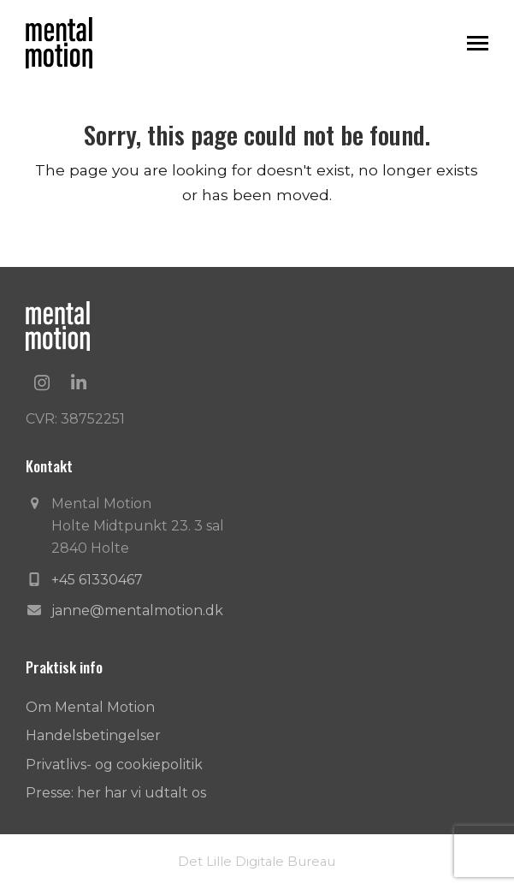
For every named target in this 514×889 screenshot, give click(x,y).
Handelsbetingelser (93, 735)
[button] (477, 43)
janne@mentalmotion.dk (137, 610)
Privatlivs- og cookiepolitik (114, 764)
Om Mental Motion (90, 707)
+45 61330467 (97, 580)
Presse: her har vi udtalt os (116, 793)
